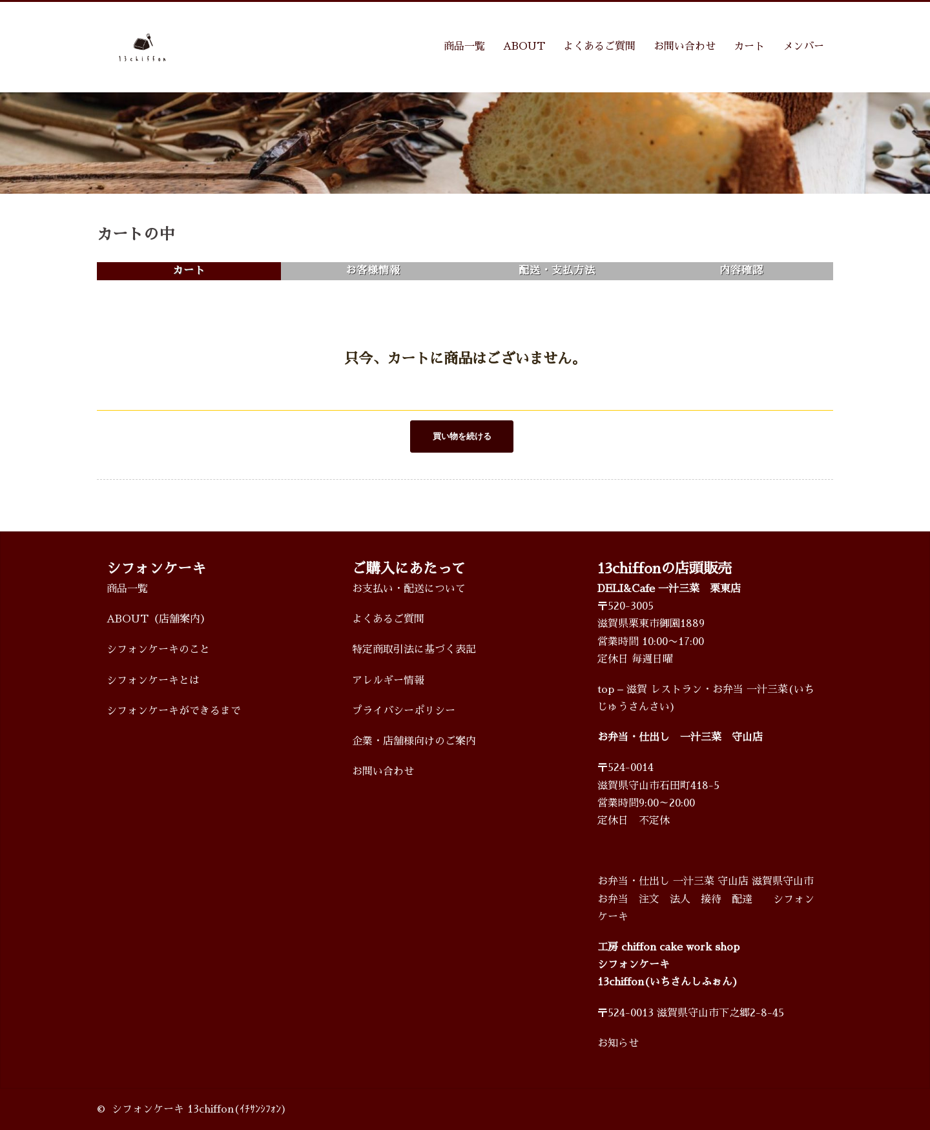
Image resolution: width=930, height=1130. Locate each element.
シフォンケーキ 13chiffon (173, 1109)
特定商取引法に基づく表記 (414, 649)
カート (749, 46)
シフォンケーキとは (153, 680)
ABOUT (524, 46)
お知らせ (618, 1043)
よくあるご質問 (599, 46)
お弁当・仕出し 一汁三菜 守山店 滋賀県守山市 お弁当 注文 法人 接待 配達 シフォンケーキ (705, 898)
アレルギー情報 (388, 680)
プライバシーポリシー (403, 710)
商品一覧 (464, 46)
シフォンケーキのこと (158, 649)
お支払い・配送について (409, 588)
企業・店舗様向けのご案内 (414, 740)
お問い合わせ (685, 46)
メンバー (803, 46)
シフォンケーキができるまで (174, 710)
